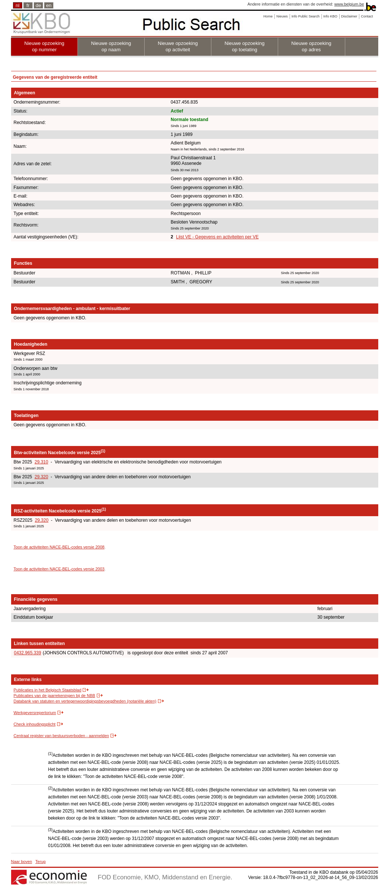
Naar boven (21, 861)
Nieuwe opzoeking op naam (111, 46)
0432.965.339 (27, 652)
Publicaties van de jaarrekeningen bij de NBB (54, 695)
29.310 (41, 462)
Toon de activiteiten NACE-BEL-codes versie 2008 (59, 547)
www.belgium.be (349, 4)
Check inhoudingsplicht (35, 724)
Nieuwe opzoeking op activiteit (178, 46)
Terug (40, 861)
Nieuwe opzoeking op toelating (245, 46)
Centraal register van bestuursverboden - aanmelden (61, 735)
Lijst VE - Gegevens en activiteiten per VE (217, 237)
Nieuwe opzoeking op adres (311, 46)
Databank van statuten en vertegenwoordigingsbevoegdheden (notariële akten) (85, 701)
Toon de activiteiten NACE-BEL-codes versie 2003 (59, 569)
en (49, 5)
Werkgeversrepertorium (35, 712)
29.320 (41, 476)
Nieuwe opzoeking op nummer (44, 46)
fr (27, 5)
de (38, 5)
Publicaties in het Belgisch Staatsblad (48, 690)
